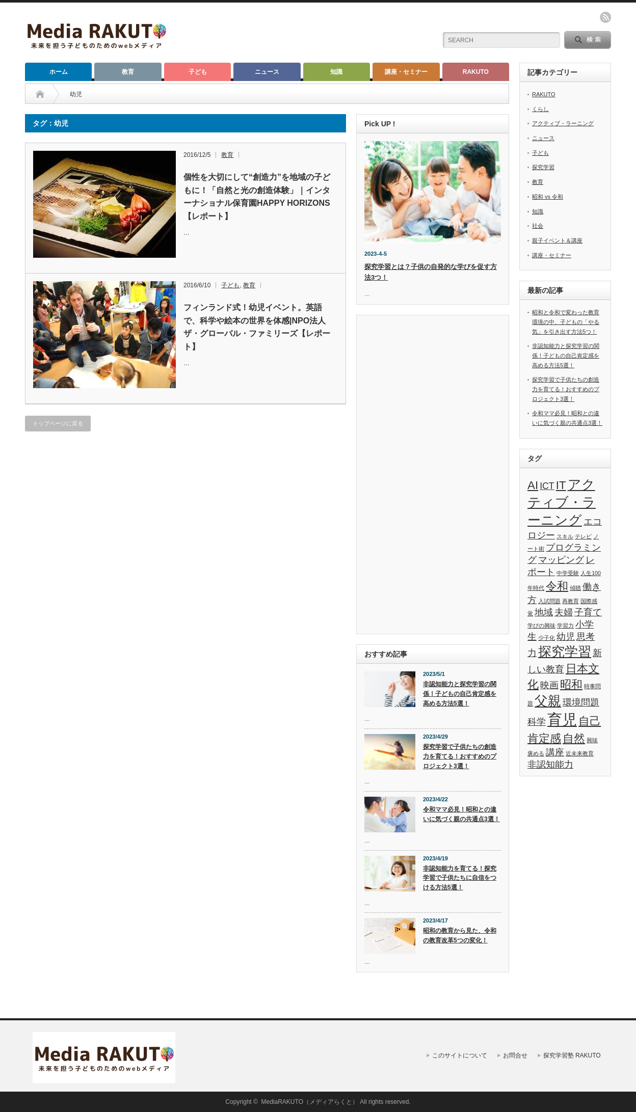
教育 (128, 71)
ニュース (267, 71)
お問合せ (515, 1055)
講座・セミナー (406, 71)
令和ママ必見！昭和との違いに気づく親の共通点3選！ (461, 814)
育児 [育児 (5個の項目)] (562, 719)
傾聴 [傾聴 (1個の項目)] (575, 588)
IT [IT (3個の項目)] (561, 485)
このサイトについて (459, 1055)
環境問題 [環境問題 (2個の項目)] (581, 702)
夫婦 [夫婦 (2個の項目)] (563, 612)
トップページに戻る (58, 423)
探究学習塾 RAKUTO (572, 1055)
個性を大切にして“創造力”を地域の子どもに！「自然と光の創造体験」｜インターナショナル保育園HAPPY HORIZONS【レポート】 (256, 197)
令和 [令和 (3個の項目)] (557, 586)
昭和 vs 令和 (547, 197)
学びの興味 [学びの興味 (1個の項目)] (541, 625)
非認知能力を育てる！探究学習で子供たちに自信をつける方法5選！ (459, 878)
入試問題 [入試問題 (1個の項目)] (549, 601)
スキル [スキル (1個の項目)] (564, 536)
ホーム (58, 71)
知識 (336, 71)
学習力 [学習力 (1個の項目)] (565, 625)
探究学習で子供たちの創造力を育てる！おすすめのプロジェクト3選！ (459, 756)
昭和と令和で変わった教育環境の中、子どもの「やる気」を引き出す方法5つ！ (565, 321)
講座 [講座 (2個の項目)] (555, 752)
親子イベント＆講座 (557, 240)
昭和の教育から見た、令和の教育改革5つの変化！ (459, 935)
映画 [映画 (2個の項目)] (549, 685)
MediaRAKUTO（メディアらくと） (309, 1101)
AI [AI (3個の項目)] (532, 485)
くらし (540, 109)
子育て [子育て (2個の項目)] (588, 612)
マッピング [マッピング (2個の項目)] (561, 560)
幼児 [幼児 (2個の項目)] (565, 637)
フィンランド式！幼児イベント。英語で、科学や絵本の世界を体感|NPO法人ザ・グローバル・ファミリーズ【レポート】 (256, 327)
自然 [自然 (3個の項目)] (574, 738)
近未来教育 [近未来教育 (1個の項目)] (580, 753)
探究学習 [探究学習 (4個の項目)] (564, 651)
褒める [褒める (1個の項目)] (535, 753)
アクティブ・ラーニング (563, 123)
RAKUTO (476, 71)
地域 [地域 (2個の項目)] (544, 612)
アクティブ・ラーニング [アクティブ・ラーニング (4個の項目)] (561, 502)
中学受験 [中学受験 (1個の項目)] (567, 573)
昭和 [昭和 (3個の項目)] (571, 684)
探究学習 (543, 167)
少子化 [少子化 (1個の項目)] (546, 638)
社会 (537, 226)
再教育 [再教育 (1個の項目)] (570, 601)
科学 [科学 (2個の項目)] (536, 722)
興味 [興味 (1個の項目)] (592, 740)
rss (605, 17)
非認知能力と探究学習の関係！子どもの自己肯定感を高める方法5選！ (459, 694)
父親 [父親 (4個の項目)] (548, 701)
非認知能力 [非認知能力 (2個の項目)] (550, 765)
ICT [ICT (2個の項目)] (547, 486)
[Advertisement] (432, 476)
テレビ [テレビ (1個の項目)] (583, 536)
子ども (198, 71)
